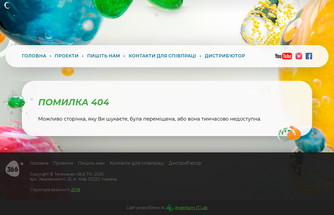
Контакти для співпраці (162, 56)
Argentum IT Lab (191, 207)
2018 (75, 189)
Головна (34, 56)
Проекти (67, 56)
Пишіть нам (103, 56)
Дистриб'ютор (225, 56)
